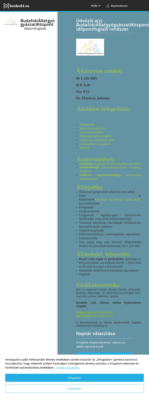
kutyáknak (101, 199)
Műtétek (84, 147)
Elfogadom (74, 378)
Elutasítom (74, 388)
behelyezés (99, 128)
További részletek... (67, 367)
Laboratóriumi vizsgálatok (95, 143)
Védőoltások (87, 124)
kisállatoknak (132, 199)
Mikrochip (86, 128)
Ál (81, 132)
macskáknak (115, 199)
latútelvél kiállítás (93, 132)
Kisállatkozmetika (97, 285)
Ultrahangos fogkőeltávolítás (97, 140)
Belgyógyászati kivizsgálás (96, 136)
